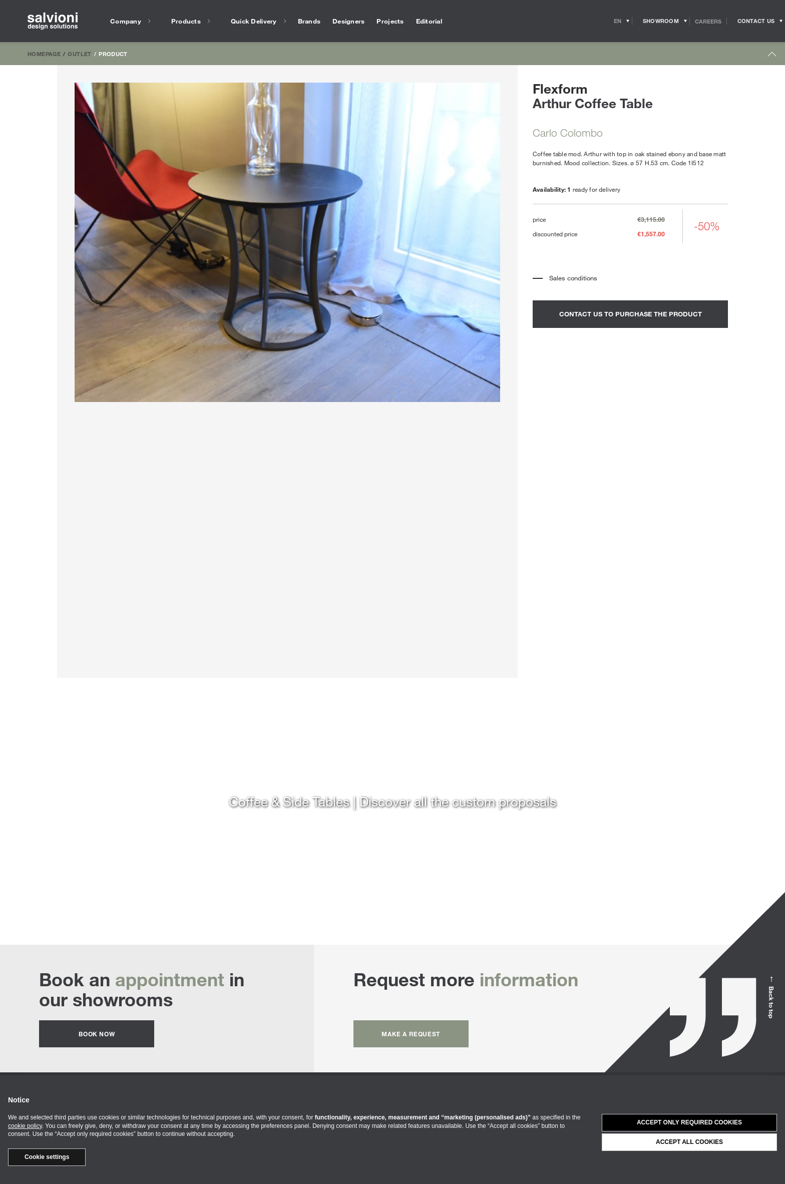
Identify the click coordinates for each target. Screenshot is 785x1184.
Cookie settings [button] (47, 1156)
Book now (97, 1034)
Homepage (44, 53)
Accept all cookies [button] (689, 1141)
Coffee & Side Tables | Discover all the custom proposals (392, 801)
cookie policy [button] (25, 1125)
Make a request (410, 1034)
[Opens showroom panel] (661, 21)
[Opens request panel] (756, 21)
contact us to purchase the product (630, 314)
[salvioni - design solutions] (53, 21)
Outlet (79, 53)
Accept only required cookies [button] (689, 1122)
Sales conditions (573, 278)
